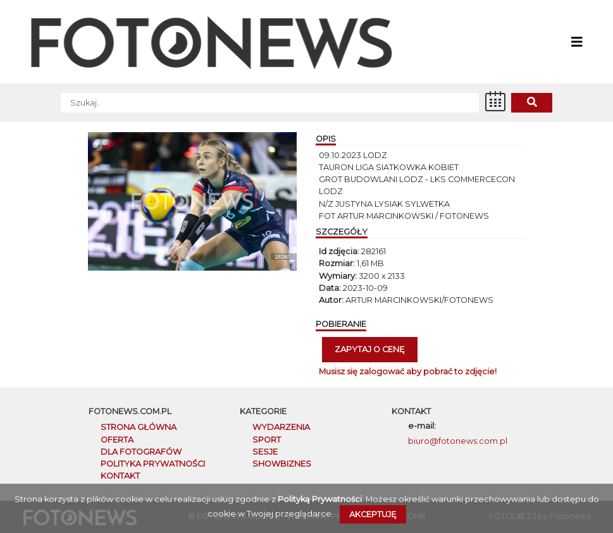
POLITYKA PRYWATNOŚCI (153, 464)
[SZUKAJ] (270, 103)
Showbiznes (281, 464)
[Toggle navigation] (577, 42)
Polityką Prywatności (320, 499)
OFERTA (117, 439)
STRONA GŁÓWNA (138, 427)
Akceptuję (373, 514)
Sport (266, 439)
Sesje (265, 451)
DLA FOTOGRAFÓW (141, 451)
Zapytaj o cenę (370, 349)
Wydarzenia (281, 427)
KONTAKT (120, 476)
